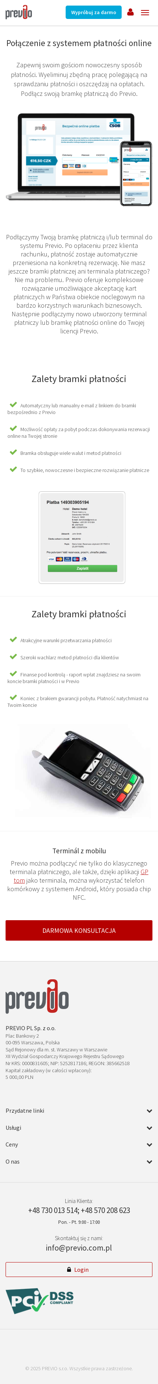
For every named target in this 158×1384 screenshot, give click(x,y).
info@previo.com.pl (79, 1248)
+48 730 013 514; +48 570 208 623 (79, 1210)
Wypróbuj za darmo (93, 12)
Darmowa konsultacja (79, 930)
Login (78, 1269)
